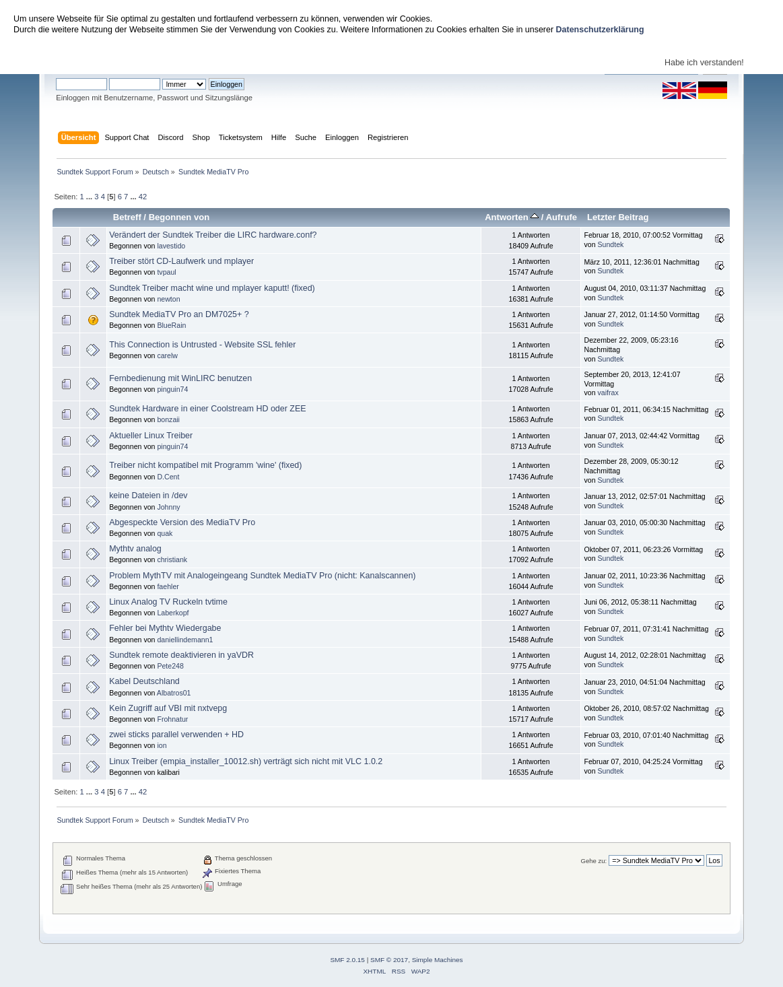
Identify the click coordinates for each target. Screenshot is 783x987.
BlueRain (171, 325)
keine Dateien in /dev (148, 495)
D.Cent (168, 477)
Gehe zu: (594, 860)
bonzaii (168, 419)
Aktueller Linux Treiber (151, 435)
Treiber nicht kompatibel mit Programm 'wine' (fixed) (205, 465)
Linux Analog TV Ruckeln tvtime (168, 602)
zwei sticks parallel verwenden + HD (176, 734)
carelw (167, 355)
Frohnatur (172, 719)
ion (161, 745)
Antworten (512, 217)
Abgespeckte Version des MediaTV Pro (182, 522)
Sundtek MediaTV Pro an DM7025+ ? (179, 314)
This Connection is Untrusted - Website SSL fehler (202, 344)
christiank (172, 559)
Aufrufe (561, 217)
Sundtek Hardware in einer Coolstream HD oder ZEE (207, 408)
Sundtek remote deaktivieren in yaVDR (181, 655)
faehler (167, 586)
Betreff (127, 217)
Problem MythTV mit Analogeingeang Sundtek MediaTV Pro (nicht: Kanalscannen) (262, 575)
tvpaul (166, 272)
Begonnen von (179, 217)
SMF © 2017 (389, 959)
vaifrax (608, 392)
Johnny (168, 507)
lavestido (171, 246)
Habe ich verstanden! (704, 62)
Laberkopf (173, 613)
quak (164, 533)
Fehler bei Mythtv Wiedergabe (165, 628)
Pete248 (170, 666)
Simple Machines (437, 959)
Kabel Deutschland (144, 681)
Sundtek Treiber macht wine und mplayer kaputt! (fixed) (212, 288)
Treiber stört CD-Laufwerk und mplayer (181, 261)
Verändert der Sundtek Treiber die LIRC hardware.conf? (212, 235)
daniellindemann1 (185, 640)
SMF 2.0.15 (347, 959)
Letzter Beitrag (617, 217)
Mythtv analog (135, 548)
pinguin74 (172, 389)
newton (168, 299)
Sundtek (611, 244)
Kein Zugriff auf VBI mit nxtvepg (168, 708)
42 (143, 197)
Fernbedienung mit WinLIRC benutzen (180, 378)
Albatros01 (174, 693)
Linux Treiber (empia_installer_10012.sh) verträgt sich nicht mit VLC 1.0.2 (245, 761)
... (90, 197)
